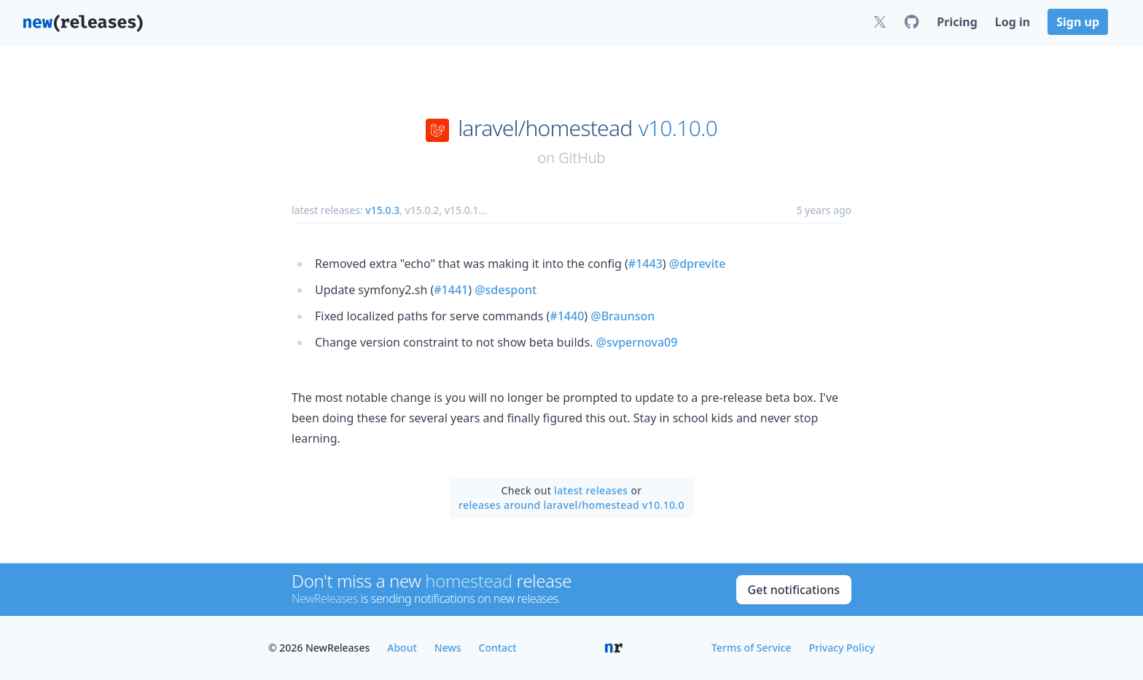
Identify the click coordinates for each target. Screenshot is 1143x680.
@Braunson (622, 316)
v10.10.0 (678, 128)
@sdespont (506, 290)
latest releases (591, 490)
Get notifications (794, 590)
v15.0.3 (382, 210)
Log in (1012, 22)
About (402, 648)
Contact (498, 648)
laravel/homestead (545, 128)
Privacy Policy (842, 648)
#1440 (567, 316)
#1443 (645, 264)
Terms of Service (751, 648)
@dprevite (697, 264)
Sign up (1077, 22)
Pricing (957, 22)
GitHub (581, 157)
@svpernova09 (637, 342)
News (447, 648)
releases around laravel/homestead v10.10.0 (571, 505)
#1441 (451, 290)
